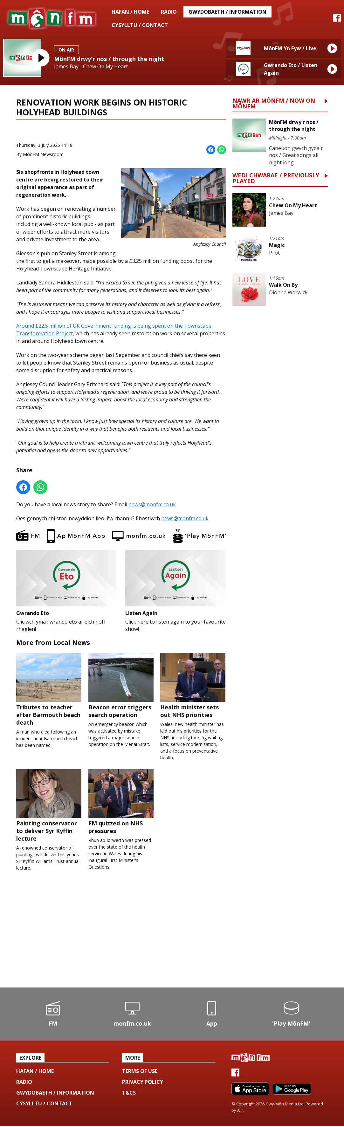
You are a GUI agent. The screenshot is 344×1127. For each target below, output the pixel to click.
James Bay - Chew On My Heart (91, 66)
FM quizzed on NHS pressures (121, 802)
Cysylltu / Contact (140, 25)
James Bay (281, 212)
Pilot (274, 252)
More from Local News (89, 131)
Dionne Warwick (288, 292)
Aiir (240, 1111)
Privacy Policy (142, 1082)
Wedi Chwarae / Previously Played (275, 178)
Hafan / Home (130, 11)
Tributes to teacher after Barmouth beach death (49, 690)
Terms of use (139, 1072)
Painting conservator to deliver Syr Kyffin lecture (49, 806)
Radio (169, 11)
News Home (38, 131)
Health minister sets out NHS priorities (193, 686)
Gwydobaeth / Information (227, 11)
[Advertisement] (121, 937)
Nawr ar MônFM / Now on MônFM (273, 104)
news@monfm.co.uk (152, 504)
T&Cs (129, 1093)
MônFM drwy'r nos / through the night (109, 59)
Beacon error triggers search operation (121, 686)
